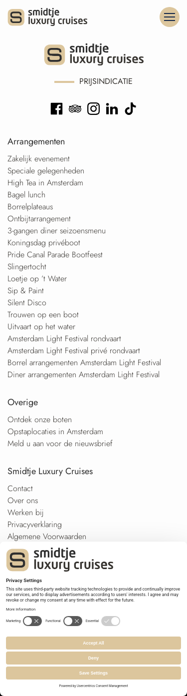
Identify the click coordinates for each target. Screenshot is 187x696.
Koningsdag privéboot (43, 242)
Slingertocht (26, 266)
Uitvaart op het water (41, 326)
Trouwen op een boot (43, 314)
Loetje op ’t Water (37, 278)
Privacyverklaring (34, 524)
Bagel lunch (26, 194)
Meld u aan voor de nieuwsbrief (60, 443)
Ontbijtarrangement (39, 218)
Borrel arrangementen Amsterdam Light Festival (84, 362)
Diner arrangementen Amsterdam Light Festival (83, 374)
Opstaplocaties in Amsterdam (55, 431)
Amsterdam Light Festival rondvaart (64, 338)
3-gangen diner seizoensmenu (56, 230)
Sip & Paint (25, 290)
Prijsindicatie (106, 81)
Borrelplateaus (30, 206)
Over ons (22, 500)
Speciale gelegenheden (45, 170)
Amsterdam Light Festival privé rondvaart (73, 350)
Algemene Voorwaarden (46, 536)
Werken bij (25, 512)
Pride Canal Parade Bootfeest (55, 254)
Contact (20, 488)
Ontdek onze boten (39, 419)
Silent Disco (26, 302)
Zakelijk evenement (38, 158)
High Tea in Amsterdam (45, 182)
